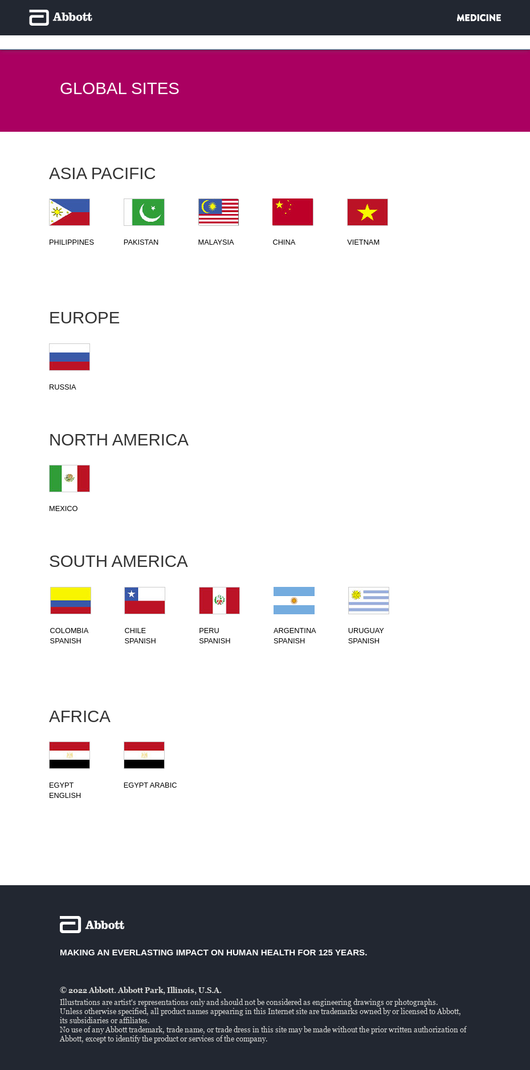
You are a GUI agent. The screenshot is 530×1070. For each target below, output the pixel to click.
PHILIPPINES (71, 242)
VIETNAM (363, 242)
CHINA (283, 242)
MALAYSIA (216, 242)
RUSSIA (62, 387)
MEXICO (63, 508)
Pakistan (141, 242)
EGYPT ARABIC (150, 785)
